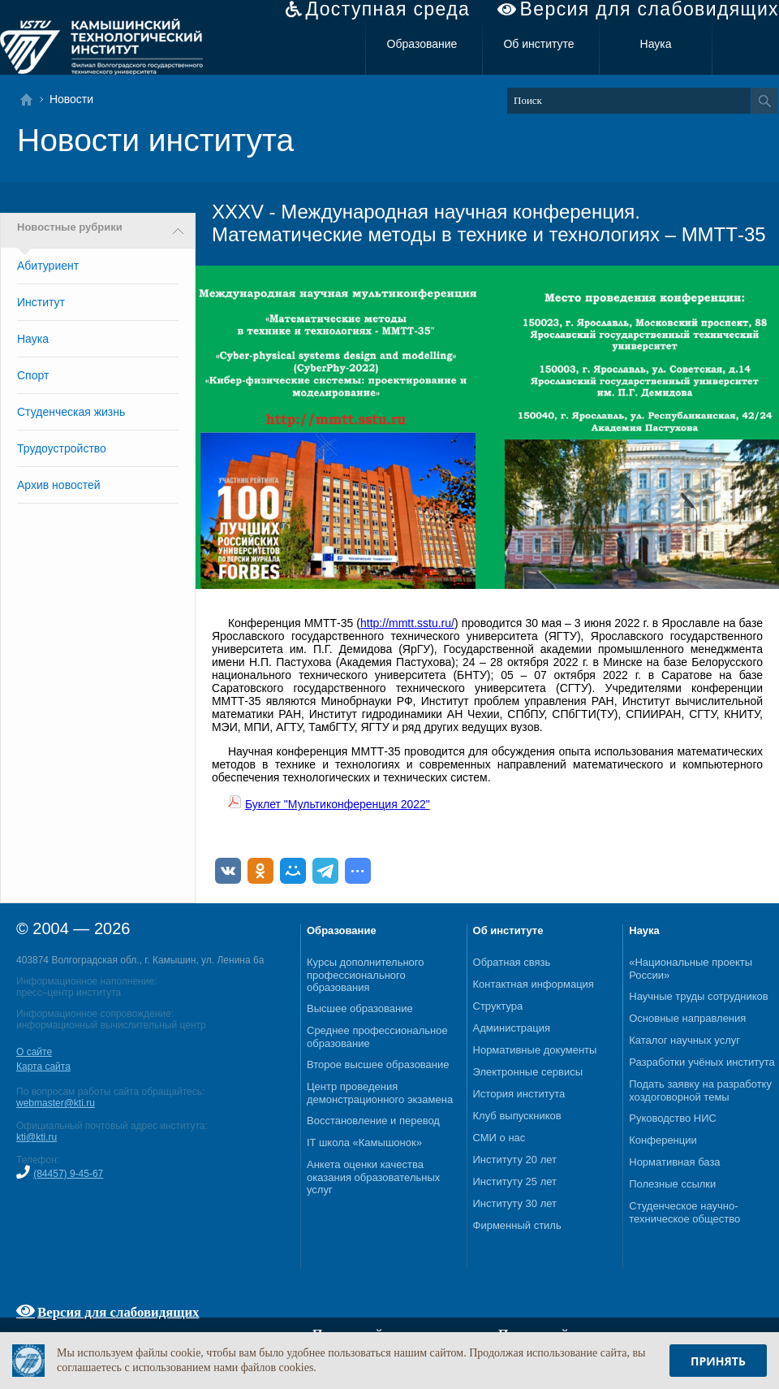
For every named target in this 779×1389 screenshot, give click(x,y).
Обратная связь (512, 962)
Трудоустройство (61, 448)
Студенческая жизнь (71, 411)
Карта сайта (43, 1066)
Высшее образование (360, 1008)
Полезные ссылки (672, 1184)
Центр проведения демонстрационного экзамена (380, 1093)
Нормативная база (674, 1162)
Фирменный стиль (517, 1225)
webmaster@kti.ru (55, 1103)
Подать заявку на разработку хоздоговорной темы (700, 1090)
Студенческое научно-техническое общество (684, 1212)
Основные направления (687, 1018)
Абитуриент (48, 265)
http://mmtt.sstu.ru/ (407, 623)
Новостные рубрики (70, 227)
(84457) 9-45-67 (68, 1173)
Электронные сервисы (528, 1072)
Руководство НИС (673, 1118)
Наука (656, 43)
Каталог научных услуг (684, 1040)
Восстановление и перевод (373, 1120)
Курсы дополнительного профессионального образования (365, 974)
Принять (718, 1361)
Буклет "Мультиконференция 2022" (337, 804)
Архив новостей (59, 484)
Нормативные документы (535, 1050)
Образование (422, 43)
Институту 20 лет (515, 1159)
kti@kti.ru (36, 1137)
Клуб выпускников (517, 1116)
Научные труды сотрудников (698, 996)
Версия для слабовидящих (649, 9)
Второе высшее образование (378, 1064)
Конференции (663, 1140)
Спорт (33, 375)
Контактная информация (533, 984)
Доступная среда (387, 9)
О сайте (34, 1052)
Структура (498, 1006)
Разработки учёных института (702, 1062)
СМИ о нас (499, 1138)
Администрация (512, 1028)
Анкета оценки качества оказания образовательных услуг (373, 1177)
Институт (41, 302)
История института (519, 1094)
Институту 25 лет (515, 1181)
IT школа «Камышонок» (364, 1142)
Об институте (538, 43)
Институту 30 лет (515, 1203)
